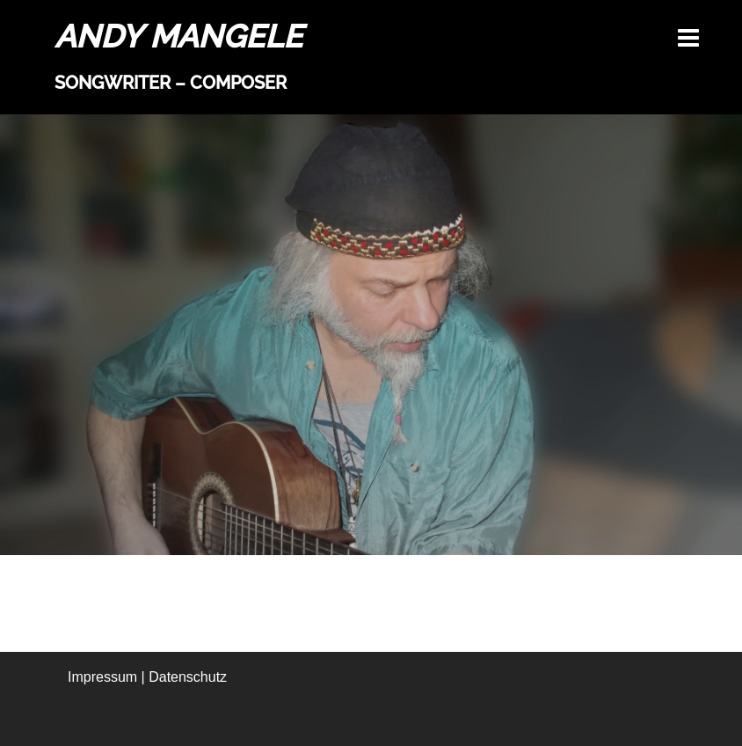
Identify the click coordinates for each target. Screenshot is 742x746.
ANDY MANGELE (178, 36)
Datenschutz (188, 676)
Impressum (102, 676)
